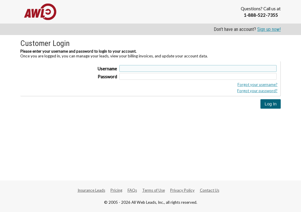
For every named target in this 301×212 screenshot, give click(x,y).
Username (107, 68)
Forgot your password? (257, 90)
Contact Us (209, 190)
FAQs (132, 190)
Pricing (116, 190)
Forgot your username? (257, 84)
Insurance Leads (91, 190)
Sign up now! (269, 29)
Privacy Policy (182, 190)
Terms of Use (153, 190)
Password (107, 76)
